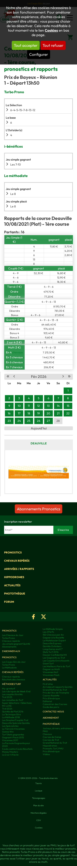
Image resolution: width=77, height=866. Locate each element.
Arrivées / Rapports (19, 568)
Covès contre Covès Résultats (17, 749)
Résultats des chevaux (13, 679)
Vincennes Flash (51, 675)
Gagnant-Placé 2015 (13, 737)
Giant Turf (48, 663)
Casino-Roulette (51, 695)
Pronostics (13, 552)
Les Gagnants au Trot (54, 657)
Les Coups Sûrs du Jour (14, 661)
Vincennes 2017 (10, 740)
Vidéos (46, 754)
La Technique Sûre (11, 714)
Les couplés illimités (12, 694)
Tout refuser (53, 45)
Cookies (51, 30)
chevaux (17, 352)
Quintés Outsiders (52, 646)
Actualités (12, 585)
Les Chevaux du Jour (12, 635)
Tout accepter (26, 45)
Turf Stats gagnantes (13, 734)
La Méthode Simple (53, 629)
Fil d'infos (48, 684)
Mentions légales (38, 812)
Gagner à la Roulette (53, 637)
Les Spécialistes (10, 726)
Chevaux (47, 734)
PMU (45, 731)
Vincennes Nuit (50, 672)
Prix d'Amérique (51, 698)
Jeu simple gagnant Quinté (16, 643)
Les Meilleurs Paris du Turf (56, 666)
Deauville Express (52, 643)
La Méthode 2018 (11, 717)
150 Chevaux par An (53, 634)
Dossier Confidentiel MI (55, 654)
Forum (9, 601)
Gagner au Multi (51, 669)
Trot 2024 (7, 708)
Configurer (38, 54)
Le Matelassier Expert (54, 640)
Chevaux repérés (17, 560)
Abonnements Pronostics (38, 508)
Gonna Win (8, 731)
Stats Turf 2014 (51, 652)
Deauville (39, 443)
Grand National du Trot (55, 689)
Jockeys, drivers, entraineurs (58, 728)
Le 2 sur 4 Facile (10, 754)
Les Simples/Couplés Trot (15, 720)
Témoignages (38, 798)
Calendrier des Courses (55, 704)
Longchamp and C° (53, 649)
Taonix (38, 783)
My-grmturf (8, 688)
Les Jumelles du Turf (12, 700)
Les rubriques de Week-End (16, 691)
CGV (38, 820)
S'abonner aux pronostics (11, 654)
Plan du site (38, 805)
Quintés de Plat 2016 (12, 711)
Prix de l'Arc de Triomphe (56, 692)
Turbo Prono (8, 638)
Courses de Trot (51, 739)
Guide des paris (51, 707)
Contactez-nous (53, 711)
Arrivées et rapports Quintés (57, 686)
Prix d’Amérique (51, 751)
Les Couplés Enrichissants (56, 660)
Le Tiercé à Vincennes (13, 728)
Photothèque (14, 593)
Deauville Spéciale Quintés (16, 723)
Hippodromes (14, 577)
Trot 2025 (7, 697)
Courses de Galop (52, 737)
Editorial (47, 701)
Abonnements (9, 646)
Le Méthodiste (9, 667)
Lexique (38, 790)
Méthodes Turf (11, 684)
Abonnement (51, 717)
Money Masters (10, 751)
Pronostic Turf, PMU (53, 748)
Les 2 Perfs (48, 631)
